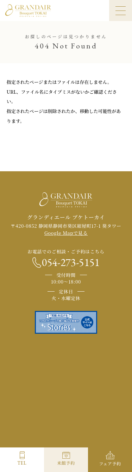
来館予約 (66, 463)
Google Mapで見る (66, 233)
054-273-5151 (71, 262)
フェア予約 (110, 463)
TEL (22, 463)
